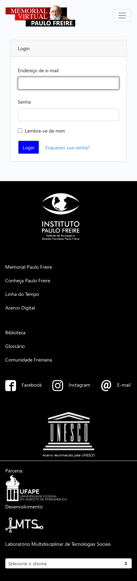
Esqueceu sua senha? (67, 147)
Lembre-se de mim (45, 130)
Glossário (15, 345)
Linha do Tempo (22, 293)
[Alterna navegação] (122, 15)
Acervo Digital (20, 307)
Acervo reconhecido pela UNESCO (69, 455)
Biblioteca (15, 332)
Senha (24, 101)
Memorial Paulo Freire (28, 266)
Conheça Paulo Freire (27, 280)
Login (29, 147)
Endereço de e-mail (38, 70)
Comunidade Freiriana (28, 359)
